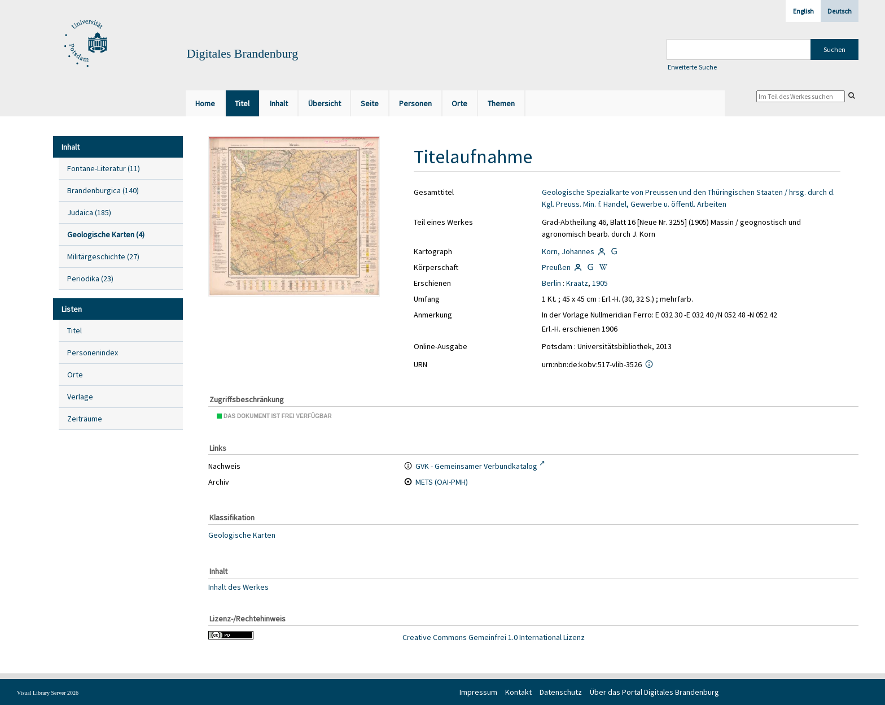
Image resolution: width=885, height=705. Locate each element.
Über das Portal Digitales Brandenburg (654, 692)
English (803, 11)
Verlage (80, 396)
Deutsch (839, 11)
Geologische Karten (241, 535)
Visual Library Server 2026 (47, 693)
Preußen (556, 267)
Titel (74, 330)
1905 (600, 283)
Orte (75, 374)
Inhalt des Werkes (238, 586)
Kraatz (577, 283)
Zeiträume (84, 419)
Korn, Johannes (568, 251)
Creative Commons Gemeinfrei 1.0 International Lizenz (493, 637)
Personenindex (92, 352)
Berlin (551, 283)
